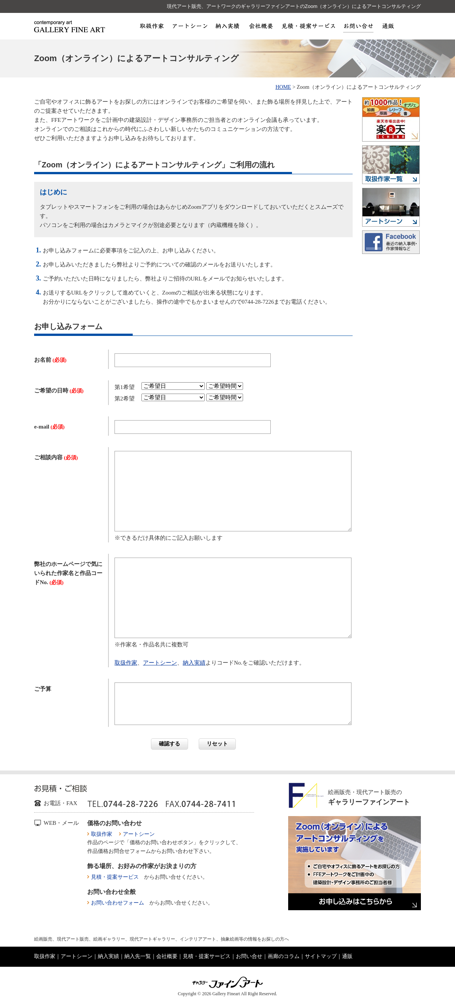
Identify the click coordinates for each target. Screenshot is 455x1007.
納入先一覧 (137, 956)
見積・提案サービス (308, 25)
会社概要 (260, 25)
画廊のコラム (284, 956)
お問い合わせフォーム (117, 903)
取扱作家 (151, 25)
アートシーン (189, 25)
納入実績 (228, 25)
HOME (283, 87)
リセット (217, 744)
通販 (387, 25)
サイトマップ (321, 956)
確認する (169, 744)
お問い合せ (358, 25)
